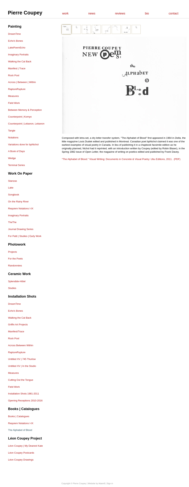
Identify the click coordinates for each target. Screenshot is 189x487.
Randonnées (15, 265)
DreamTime (14, 33)
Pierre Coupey (25, 12)
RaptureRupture (17, 89)
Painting (14, 26)
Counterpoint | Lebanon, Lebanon (26, 123)
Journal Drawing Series (20, 229)
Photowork (17, 244)
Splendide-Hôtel (17, 281)
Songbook (13, 194)
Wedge (12, 158)
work (65, 13)
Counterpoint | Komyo (20, 116)
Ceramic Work (19, 274)
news (91, 13)
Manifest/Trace (16, 331)
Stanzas (12, 180)
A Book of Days (16, 151)
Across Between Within (20, 345)
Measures (13, 96)
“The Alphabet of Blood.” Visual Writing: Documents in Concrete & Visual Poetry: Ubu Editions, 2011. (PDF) (121, 159)
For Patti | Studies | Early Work (24, 236)
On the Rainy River (18, 201)
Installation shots (22, 296)
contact (173, 13)
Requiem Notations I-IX (20, 208)
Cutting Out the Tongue (20, 379)
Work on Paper (20, 173)
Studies (12, 288)
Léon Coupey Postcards (21, 452)
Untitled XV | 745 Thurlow (22, 359)
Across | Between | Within (22, 82)
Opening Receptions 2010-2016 (25, 400)
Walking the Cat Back (19, 61)
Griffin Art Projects (18, 324)
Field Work (14, 103)
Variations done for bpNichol (23, 144)
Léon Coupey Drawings (20, 459)
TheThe (12, 222)
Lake (10, 187)
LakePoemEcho (16, 47)
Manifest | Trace (16, 68)
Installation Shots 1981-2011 (23, 393)
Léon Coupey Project (25, 438)
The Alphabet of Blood (20, 430)
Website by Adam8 (96, 483)
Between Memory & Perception (25, 110)
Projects (12, 251)
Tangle (11, 130)
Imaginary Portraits (18, 54)
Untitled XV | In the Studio (22, 366)
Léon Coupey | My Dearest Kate (25, 445)
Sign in (110, 483)
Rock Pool (13, 75)
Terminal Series (16, 165)
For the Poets (15, 258)
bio (147, 13)
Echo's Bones (15, 40)
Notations (13, 137)
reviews (120, 13)
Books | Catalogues (23, 409)
